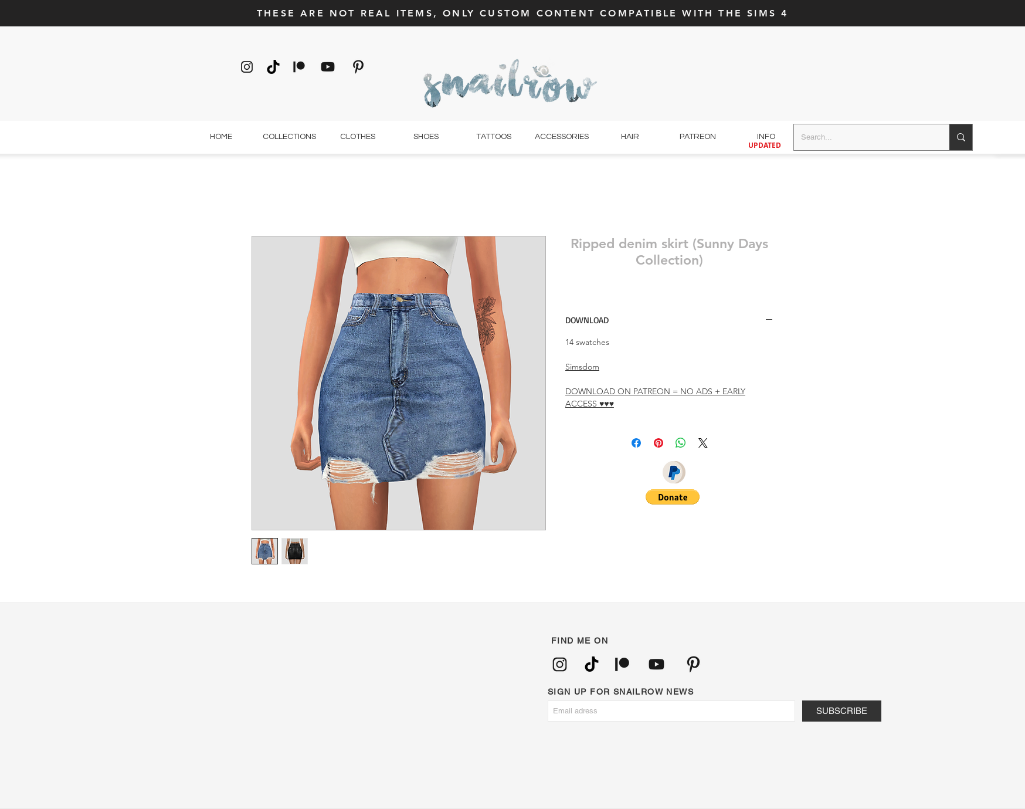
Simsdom (582, 366)
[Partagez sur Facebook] (636, 443)
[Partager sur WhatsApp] (681, 443)
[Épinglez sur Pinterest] (658, 443)
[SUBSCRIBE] (841, 711)
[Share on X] (703, 443)
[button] (673, 497)
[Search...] (863, 137)
